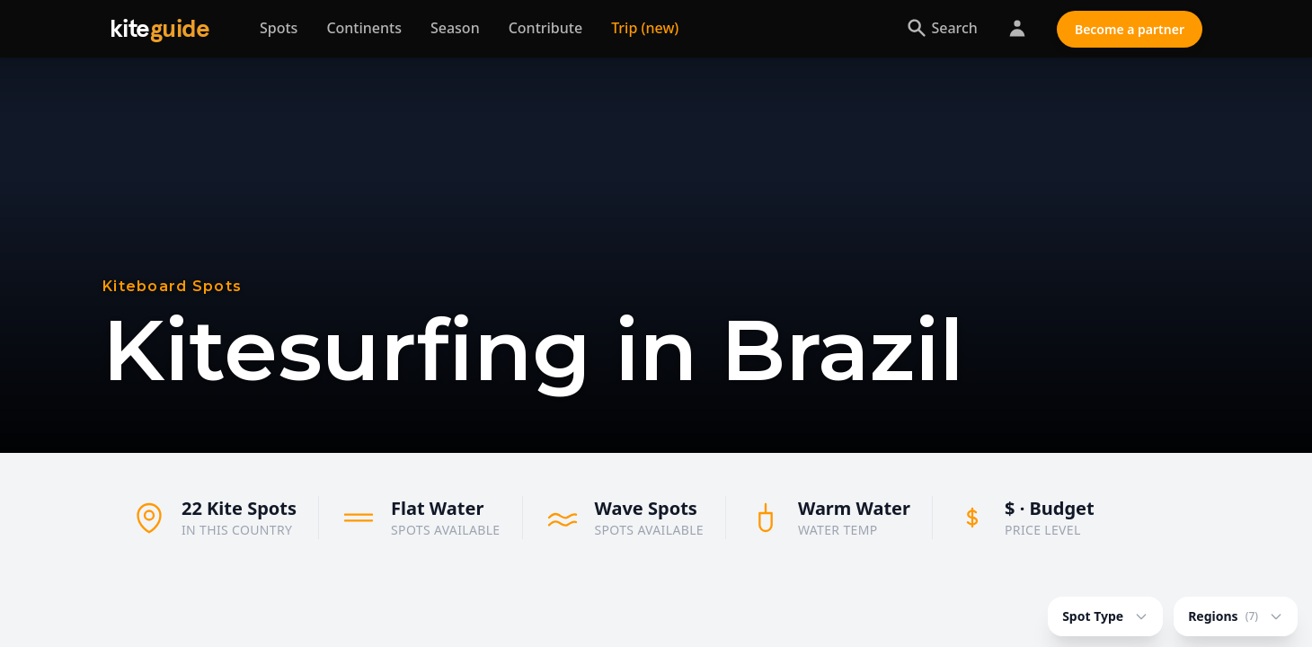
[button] (739, 599)
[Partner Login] (1017, 28)
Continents (364, 28)
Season (455, 28)
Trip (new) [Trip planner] (644, 28)
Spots (278, 28)
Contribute (545, 28)
